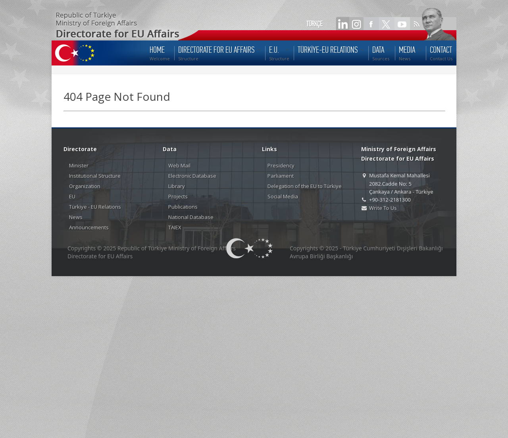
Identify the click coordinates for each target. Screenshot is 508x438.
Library (176, 186)
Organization (84, 186)
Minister (79, 165)
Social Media (282, 196)
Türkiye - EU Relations (95, 206)
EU (72, 196)
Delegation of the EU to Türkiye (304, 186)
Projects (178, 196)
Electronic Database (192, 175)
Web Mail (179, 165)
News (76, 217)
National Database (191, 217)
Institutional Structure (95, 175)
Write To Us (382, 207)
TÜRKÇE (314, 24)
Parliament (280, 175)
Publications (183, 206)
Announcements (89, 227)
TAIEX (174, 227)
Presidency (280, 165)
